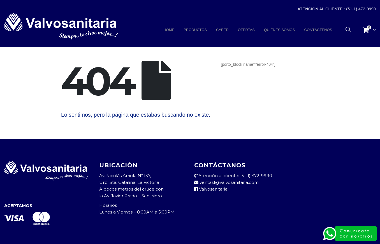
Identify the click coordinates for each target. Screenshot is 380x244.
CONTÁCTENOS (318, 30)
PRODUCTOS (195, 30)
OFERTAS (246, 30)
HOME (168, 30)
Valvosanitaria (211, 189)
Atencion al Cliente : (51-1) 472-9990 (337, 9)
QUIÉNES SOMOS (279, 30)
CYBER (222, 30)
